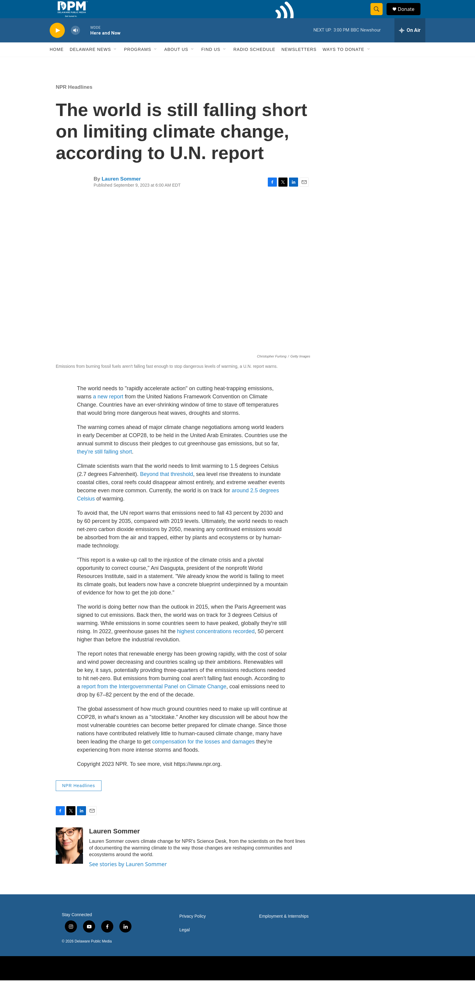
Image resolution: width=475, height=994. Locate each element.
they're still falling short (104, 465)
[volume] (75, 44)
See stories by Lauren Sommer (128, 877)
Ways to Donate (343, 63)
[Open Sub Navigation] (115, 63)
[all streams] (409, 44)
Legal (184, 943)
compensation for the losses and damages (203, 755)
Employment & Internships (283, 930)
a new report (108, 410)
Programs (137, 63)
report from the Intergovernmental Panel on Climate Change (153, 700)
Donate (409, 16)
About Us (176, 63)
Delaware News (90, 63)
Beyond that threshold (166, 488)
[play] (57, 44)
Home (57, 63)
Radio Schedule (254, 63)
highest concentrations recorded (215, 645)
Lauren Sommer (121, 192)
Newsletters (299, 63)
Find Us (210, 63)
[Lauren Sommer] (69, 859)
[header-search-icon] (379, 16)
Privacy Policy (192, 930)
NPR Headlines (74, 101)
